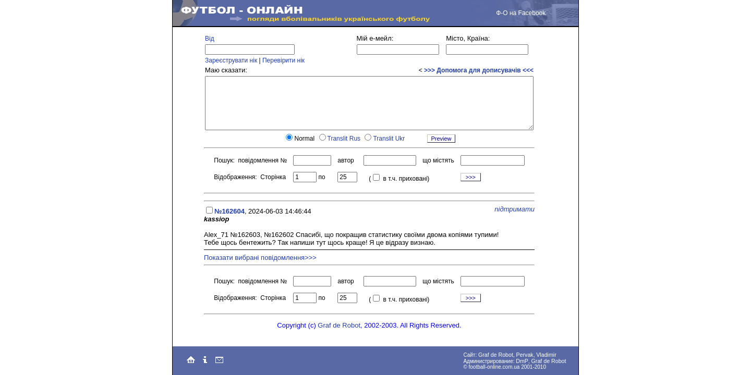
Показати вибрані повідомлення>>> (260, 257)
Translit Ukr (389, 138)
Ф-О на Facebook (521, 13)
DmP (522, 361)
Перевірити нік (283, 60)
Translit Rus (344, 138)
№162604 (229, 211)
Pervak (525, 355)
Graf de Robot (339, 325)
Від (209, 38)
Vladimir (546, 355)
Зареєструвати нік (231, 60)
